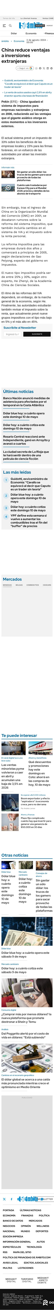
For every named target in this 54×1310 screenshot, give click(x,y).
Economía (31, 33)
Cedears (47, 585)
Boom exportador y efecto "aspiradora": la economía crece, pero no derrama (35, 801)
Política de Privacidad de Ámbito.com (27, 1257)
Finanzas (27, 1215)
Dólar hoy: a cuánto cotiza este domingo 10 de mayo (24, 426)
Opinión (26, 1226)
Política (44, 1215)
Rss (5, 1252)
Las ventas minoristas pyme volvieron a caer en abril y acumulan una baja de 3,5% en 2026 (12, 776)
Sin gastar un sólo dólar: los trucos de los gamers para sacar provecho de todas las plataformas (34, 176)
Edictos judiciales (36, 1262)
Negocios (9, 1226)
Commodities (32, 585)
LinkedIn (26, 1199)
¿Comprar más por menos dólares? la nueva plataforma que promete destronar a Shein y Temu (26, 1018)
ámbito (5, 41)
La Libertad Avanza (28, 18)
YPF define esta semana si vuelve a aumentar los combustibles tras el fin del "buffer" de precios (29, 521)
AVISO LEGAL (10, 1262)
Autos (41, 1241)
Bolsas (19, 585)
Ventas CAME (48, 18)
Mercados (35, 1220)
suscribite (40, 25)
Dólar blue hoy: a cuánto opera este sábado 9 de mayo (25, 954)
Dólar (14, 33)
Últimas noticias (30, 1210)
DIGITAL (11, 1280)
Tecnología (34, 1247)
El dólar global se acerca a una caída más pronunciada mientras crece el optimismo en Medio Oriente (25, 1083)
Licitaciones (25, 1268)
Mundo (25, 1231)
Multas (7, 1268)
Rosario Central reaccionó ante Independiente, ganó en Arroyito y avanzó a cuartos (26, 440)
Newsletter (45, 1199)
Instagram (18, 1199)
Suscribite (37, 334)
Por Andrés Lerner (28, 808)
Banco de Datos (13, 1220)
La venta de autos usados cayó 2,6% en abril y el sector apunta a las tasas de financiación (28, 94)
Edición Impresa (13, 1236)
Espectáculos (12, 1247)
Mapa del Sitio (22, 1252)
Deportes (42, 1231)
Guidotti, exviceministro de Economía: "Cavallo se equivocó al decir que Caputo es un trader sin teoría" (28, 84)
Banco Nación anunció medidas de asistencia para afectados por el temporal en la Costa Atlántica (26, 401)
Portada (8, 1210)
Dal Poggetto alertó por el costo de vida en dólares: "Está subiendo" (25, 1035)
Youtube (34, 1199)
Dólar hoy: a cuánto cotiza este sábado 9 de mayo (22, 970)
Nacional (9, 1231)
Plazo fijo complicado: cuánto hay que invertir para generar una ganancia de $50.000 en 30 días (36, 823)
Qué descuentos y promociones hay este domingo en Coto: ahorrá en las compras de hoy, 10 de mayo (40, 773)
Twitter (4, 1199)
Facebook (11, 1199)
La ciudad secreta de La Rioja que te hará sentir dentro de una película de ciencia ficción (26, 455)
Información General (17, 1241)
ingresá (50, 25)
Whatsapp (42, 1199)
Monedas (7, 585)
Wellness (43, 1226)
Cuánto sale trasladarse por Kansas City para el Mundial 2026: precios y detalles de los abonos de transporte (33, 189)
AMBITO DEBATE (43, 1280)
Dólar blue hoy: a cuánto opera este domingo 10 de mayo (23, 415)
